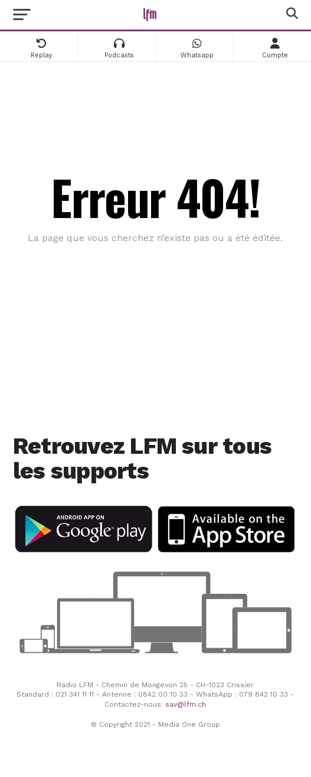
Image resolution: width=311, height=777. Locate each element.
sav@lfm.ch (185, 704)
